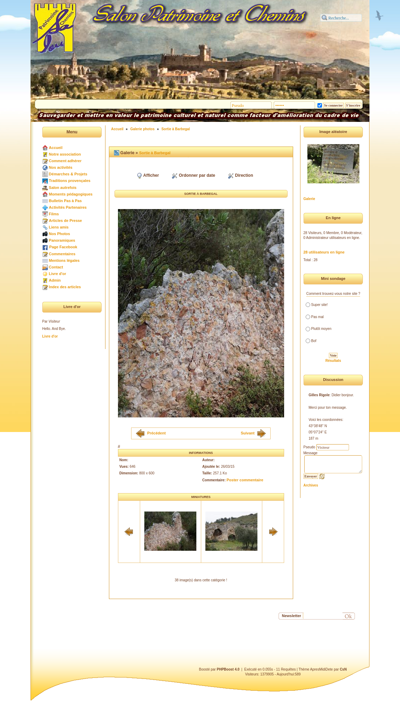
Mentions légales (64, 260)
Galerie (309, 199)
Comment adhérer (65, 161)
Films (54, 214)
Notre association (65, 154)
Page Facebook (63, 247)
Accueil (55, 148)
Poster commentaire (245, 480)
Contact (56, 267)
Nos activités (61, 167)
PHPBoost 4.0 (228, 669)
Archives (311, 485)
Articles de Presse (65, 220)
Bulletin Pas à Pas (65, 201)
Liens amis (59, 227)
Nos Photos (59, 234)
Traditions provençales (70, 180)
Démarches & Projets (68, 174)
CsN (343, 669)
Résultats (333, 361)
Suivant (248, 433)
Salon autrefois (62, 187)
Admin (55, 280)
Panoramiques (62, 240)
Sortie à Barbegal (175, 129)
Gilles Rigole (319, 395)
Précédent (156, 433)
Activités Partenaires (68, 207)
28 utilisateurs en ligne (324, 252)
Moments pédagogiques (71, 194)
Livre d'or (57, 274)
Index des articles (65, 287)
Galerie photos (142, 129)
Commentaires (62, 254)
